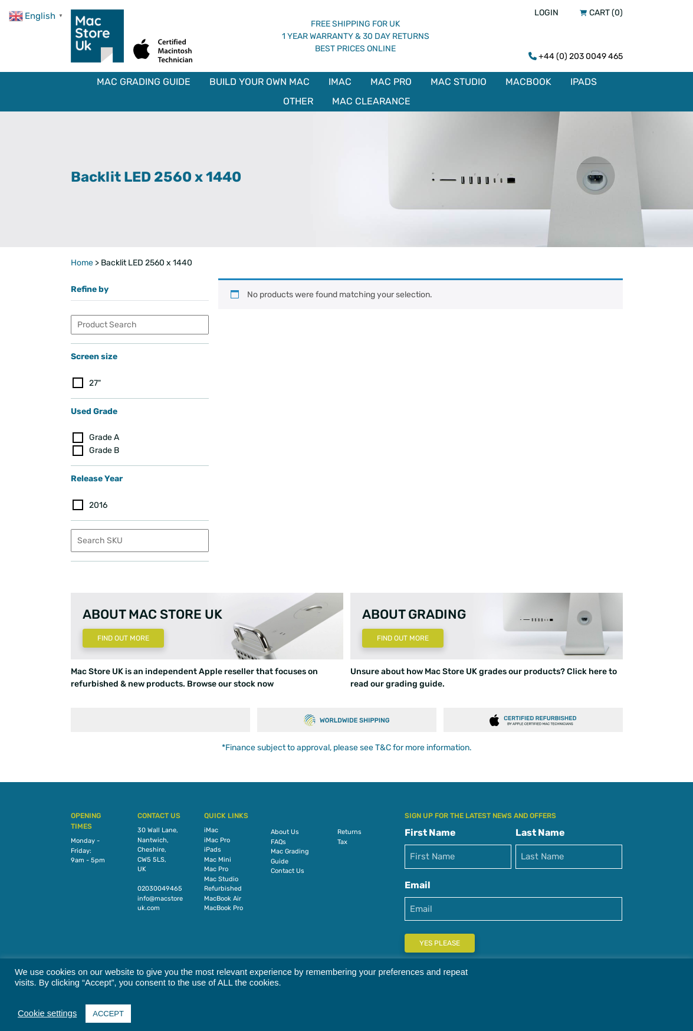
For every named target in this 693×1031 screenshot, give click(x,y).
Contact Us (287, 868)
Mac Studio (459, 81)
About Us (285, 829)
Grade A (104, 434)
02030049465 (159, 885)
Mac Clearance (371, 101)
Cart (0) (606, 13)
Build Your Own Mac (259, 81)
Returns (349, 829)
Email (418, 882)
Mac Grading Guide (144, 81)
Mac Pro (391, 81)
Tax (342, 839)
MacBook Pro (223, 905)
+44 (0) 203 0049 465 (580, 56)
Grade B (104, 447)
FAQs (278, 839)
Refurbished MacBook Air (223, 890)
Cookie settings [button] (47, 1013)
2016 (98, 502)
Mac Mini (217, 857)
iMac (340, 81)
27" (95, 380)
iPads (583, 81)
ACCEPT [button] (108, 1013)
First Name (430, 829)
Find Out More (123, 635)
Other (298, 101)
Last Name (540, 829)
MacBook (528, 81)
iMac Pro (217, 837)
